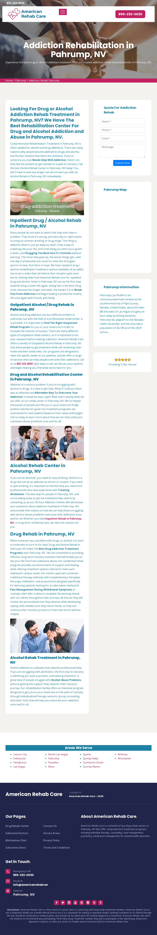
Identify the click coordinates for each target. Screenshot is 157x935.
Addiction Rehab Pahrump (44, 80)
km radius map (122, 231)
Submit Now (122, 163)
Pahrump (20, 80)
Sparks (87, 754)
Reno (51, 766)
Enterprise (19, 758)
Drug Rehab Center (17, 826)
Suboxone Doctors (16, 833)
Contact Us (50, 826)
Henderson (20, 762)
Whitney (122, 754)
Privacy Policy (51, 840)
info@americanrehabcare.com (35, 885)
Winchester (124, 758)
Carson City (20, 754)
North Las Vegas (58, 754)
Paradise (53, 762)
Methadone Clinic (16, 840)
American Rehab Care (33, 794)
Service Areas (51, 833)
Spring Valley (90, 758)
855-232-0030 (15, 3)
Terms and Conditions (56, 847)
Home (9, 80)
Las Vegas (19, 766)
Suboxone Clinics (15, 847)
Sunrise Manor (91, 766)
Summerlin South (93, 762)
